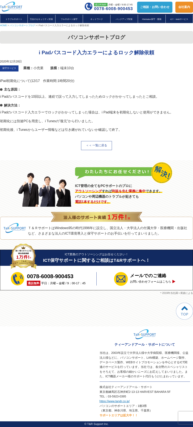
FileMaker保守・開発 (151, 19)
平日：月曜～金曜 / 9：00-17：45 (56, 279)
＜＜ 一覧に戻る (96, 145)
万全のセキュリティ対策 (41, 19)
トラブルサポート (13, 19)
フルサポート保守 (69, 19)
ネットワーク (96, 19)
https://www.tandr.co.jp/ (115, 401)
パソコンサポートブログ (22, 25)
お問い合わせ (154, 7)
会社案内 (184, 7)
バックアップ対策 (124, 19)
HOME (3, 25)
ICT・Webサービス (179, 19)
